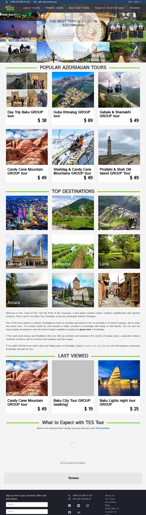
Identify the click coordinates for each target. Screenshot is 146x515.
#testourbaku (102, 428)
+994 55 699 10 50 (80, 461)
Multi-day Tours (79, 8)
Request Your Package (109, 8)
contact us (110, 477)
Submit (27, 498)
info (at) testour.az (45, 2)
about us (110, 461)
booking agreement (115, 484)
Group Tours (31, 8)
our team (110, 464)
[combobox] (73, 35)
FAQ (107, 481)
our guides (110, 467)
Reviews (135, 8)
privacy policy (112, 490)
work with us (112, 474)
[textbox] (72, 35)
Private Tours (54, 8)
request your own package (97, 346)
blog (107, 471)
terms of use (112, 487)
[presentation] (27, 487)
